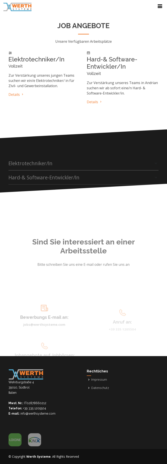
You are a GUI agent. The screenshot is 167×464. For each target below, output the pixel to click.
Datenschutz (100, 387)
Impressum (99, 379)
